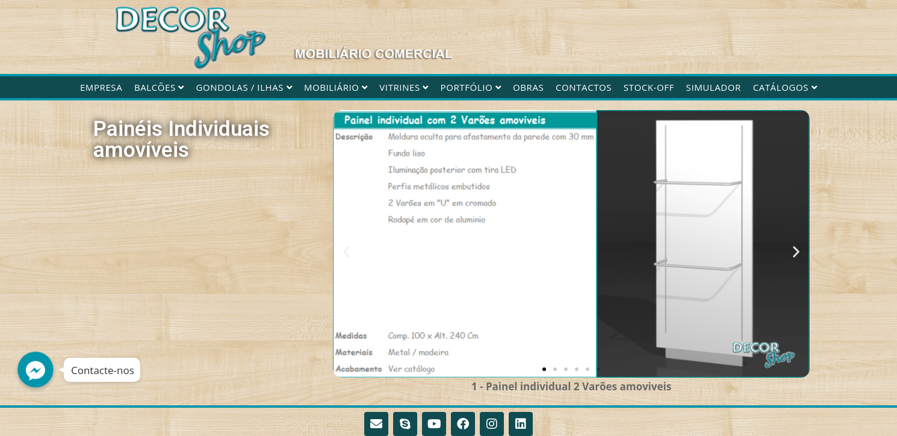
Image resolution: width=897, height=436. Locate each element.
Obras (528, 87)
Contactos (584, 87)
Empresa (101, 87)
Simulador (713, 87)
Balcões (159, 87)
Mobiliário (336, 87)
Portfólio (471, 87)
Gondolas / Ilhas (244, 87)
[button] (346, 251)
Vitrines (404, 87)
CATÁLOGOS (785, 87)
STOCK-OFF (649, 87)
